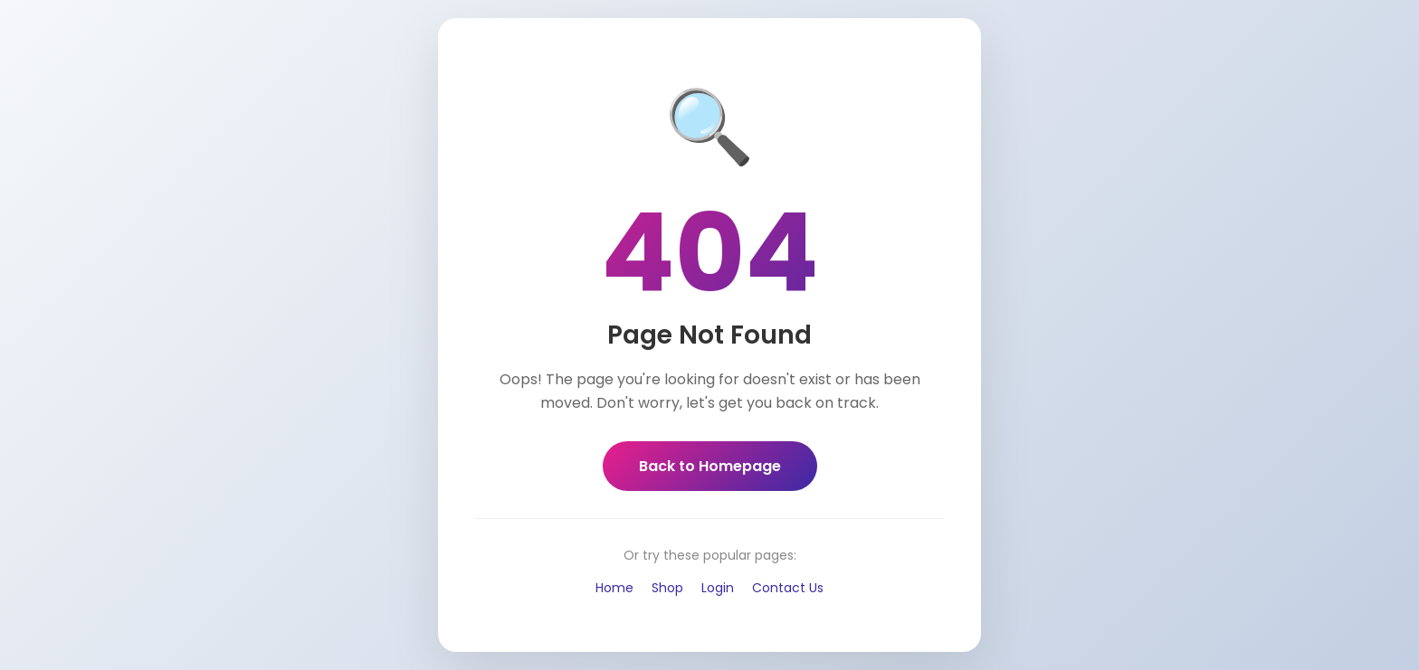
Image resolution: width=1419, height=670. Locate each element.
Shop (667, 588)
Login (717, 588)
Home (614, 588)
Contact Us (788, 588)
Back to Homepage (710, 466)
